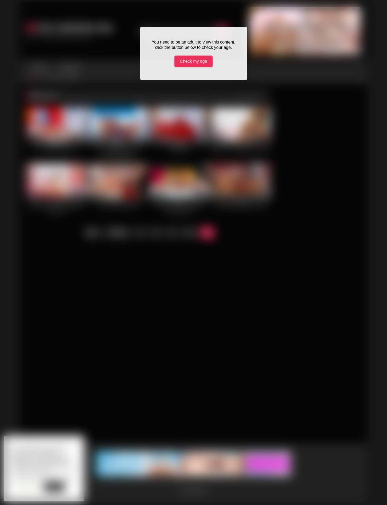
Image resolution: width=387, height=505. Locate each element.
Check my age (193, 61)
